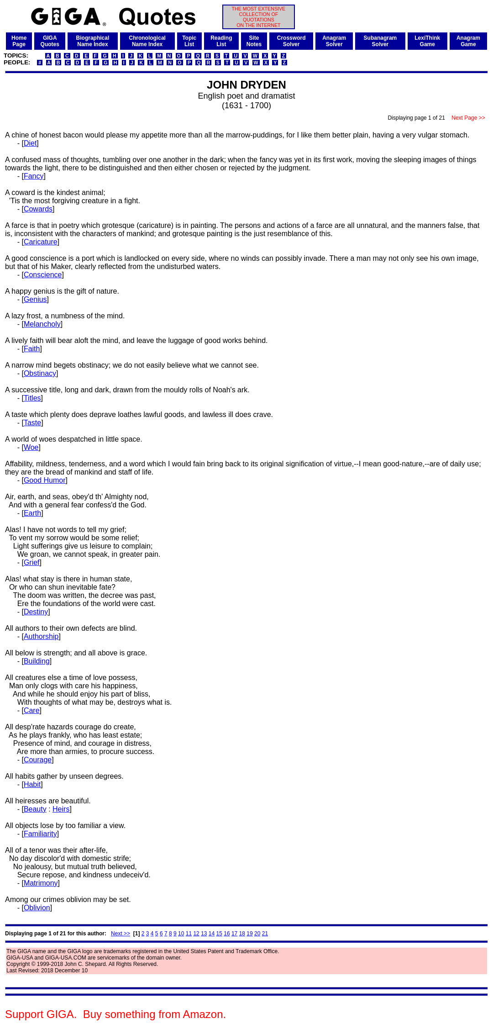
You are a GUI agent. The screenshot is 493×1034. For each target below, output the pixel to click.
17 (234, 933)
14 (212, 933)
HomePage (18, 41)
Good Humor (45, 480)
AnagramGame (468, 41)
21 (265, 933)
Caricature (41, 242)
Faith (32, 349)
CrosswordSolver (291, 41)
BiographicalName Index (93, 41)
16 (227, 933)
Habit (32, 784)
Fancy (34, 176)
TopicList (189, 41)
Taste (32, 423)
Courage (38, 760)
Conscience (43, 275)
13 (204, 933)
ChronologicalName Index (147, 41)
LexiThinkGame (427, 41)
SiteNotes (254, 41)
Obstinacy (40, 373)
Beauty (35, 809)
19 (249, 933)
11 (189, 933)
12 (196, 933)
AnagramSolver (334, 41)
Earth (32, 513)
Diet (30, 143)
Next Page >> (468, 118)
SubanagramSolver (380, 41)
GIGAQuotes (50, 41)
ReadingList (221, 41)
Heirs (60, 809)
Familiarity (40, 834)
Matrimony (41, 883)
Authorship (41, 636)
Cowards (38, 209)
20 (257, 933)
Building (37, 661)
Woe (31, 447)
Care (32, 710)
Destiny (36, 612)
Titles (32, 398)
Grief (32, 562)
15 (219, 933)
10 (181, 933)
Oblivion (37, 908)
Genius (35, 299)
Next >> (120, 933)
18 (242, 933)
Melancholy (42, 324)
